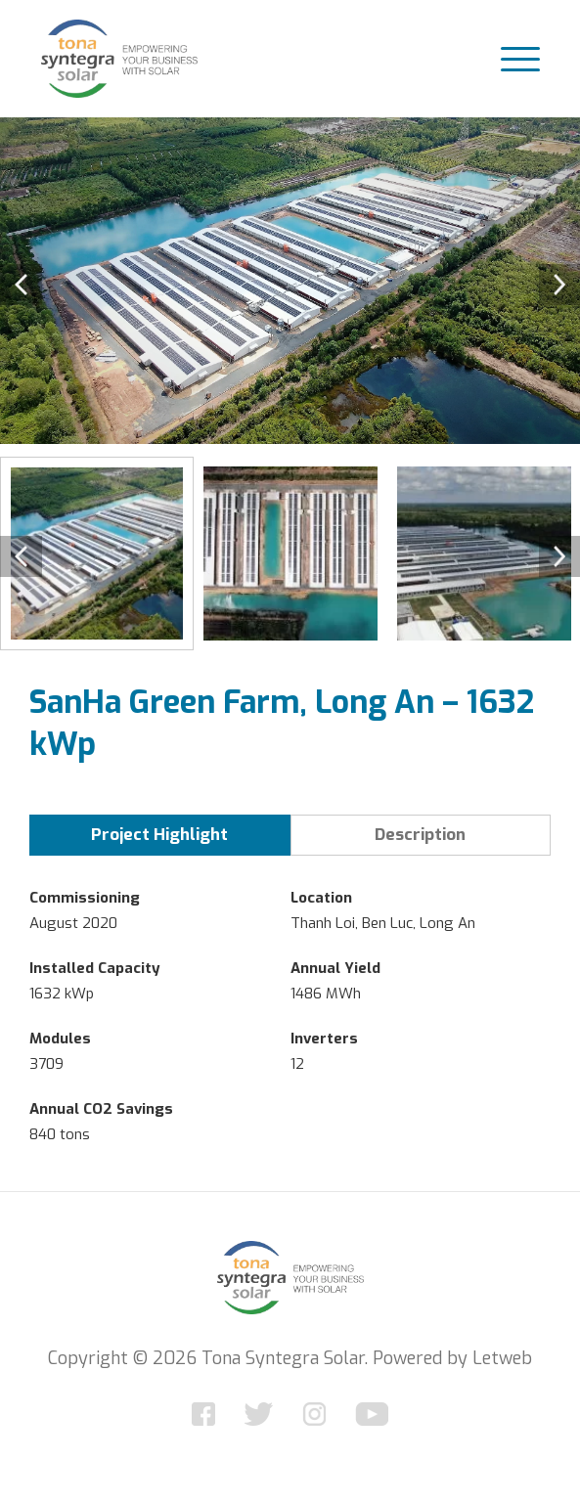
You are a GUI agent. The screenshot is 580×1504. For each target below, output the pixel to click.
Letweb (502, 1358)
